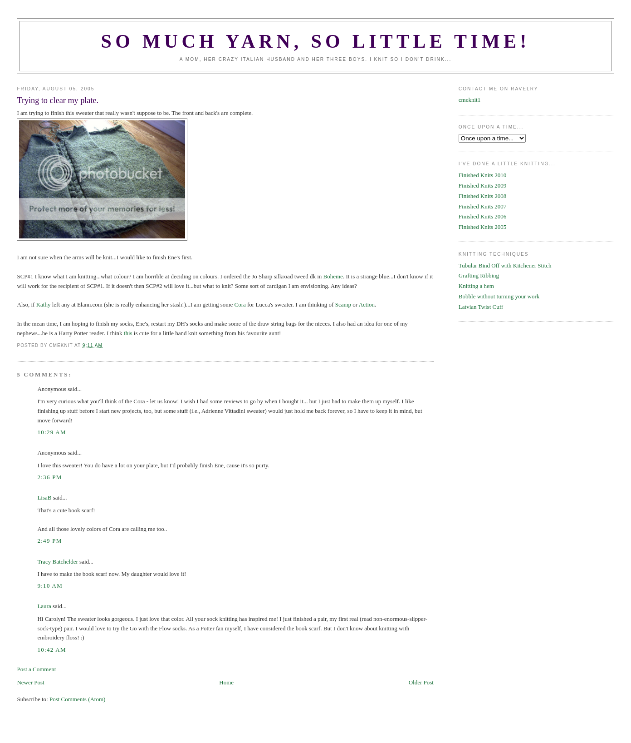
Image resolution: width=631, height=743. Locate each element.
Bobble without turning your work (499, 296)
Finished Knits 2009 (482, 185)
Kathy (43, 304)
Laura (44, 606)
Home (226, 682)
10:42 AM (51, 649)
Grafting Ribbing (479, 275)
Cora (239, 304)
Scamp (343, 304)
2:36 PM (49, 477)
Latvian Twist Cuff (481, 306)
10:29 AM (51, 432)
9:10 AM (50, 585)
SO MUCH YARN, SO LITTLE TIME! (315, 41)
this (128, 333)
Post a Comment (36, 669)
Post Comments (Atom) (77, 699)
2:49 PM (49, 540)
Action (367, 304)
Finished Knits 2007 (482, 206)
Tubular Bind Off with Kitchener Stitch (505, 265)
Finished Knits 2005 (482, 226)
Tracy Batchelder (57, 561)
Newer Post (30, 682)
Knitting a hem (476, 285)
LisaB (44, 497)
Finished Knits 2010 (482, 175)
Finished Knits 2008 (482, 196)
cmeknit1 (469, 99)
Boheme (333, 276)
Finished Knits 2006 (482, 216)
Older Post (421, 682)
